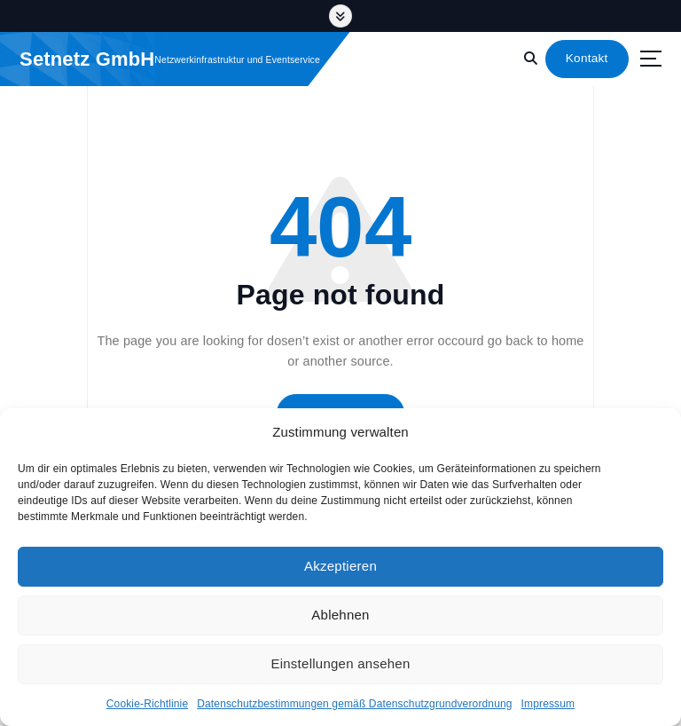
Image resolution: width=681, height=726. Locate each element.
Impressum (548, 704)
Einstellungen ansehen (340, 663)
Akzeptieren (340, 565)
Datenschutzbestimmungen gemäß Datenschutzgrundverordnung (354, 704)
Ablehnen (340, 614)
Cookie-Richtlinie (147, 704)
